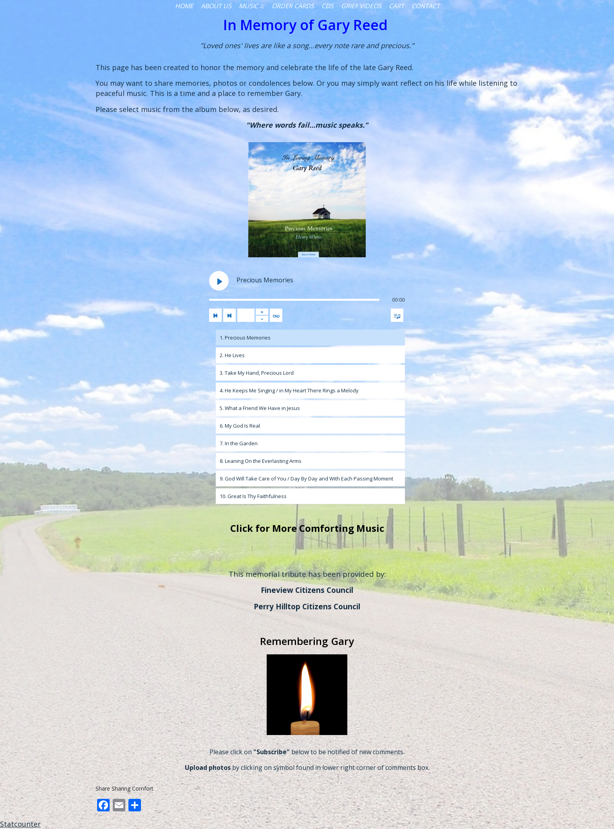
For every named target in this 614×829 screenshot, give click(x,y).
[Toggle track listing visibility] (397, 315)
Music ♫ (251, 6)
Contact (426, 6)
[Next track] (229, 315)
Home (184, 6)
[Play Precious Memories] (219, 281)
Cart (396, 6)
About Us (216, 6)
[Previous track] (215, 315)
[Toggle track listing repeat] (276, 315)
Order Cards (293, 6)
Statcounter (20, 824)
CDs (327, 6)
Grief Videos (361, 6)
